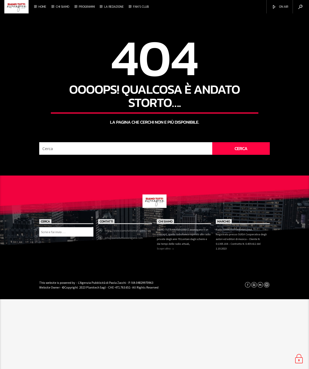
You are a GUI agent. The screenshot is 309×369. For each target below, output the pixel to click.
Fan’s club (141, 6)
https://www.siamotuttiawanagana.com (128, 300)
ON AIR (280, 6)
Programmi (87, 6)
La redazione (114, 6)
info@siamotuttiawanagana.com (124, 307)
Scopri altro (165, 319)
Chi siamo (62, 6)
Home (42, 6)
